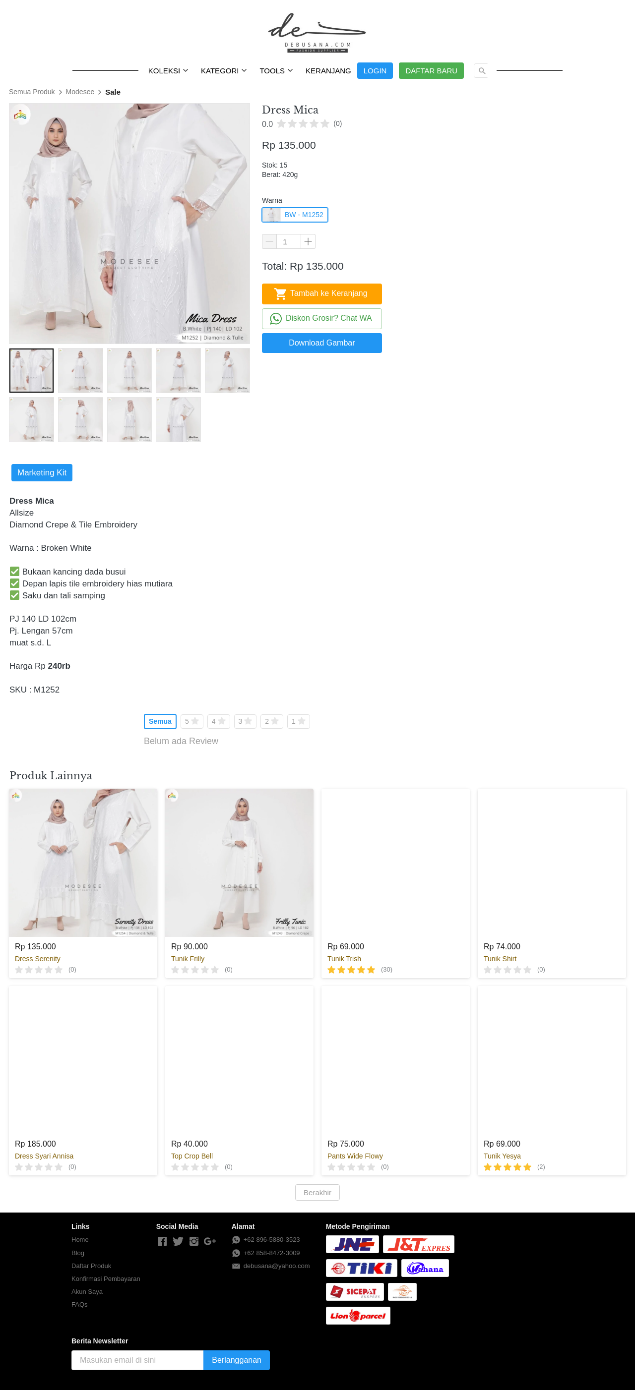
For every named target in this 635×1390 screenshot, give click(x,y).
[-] (162, 1241)
